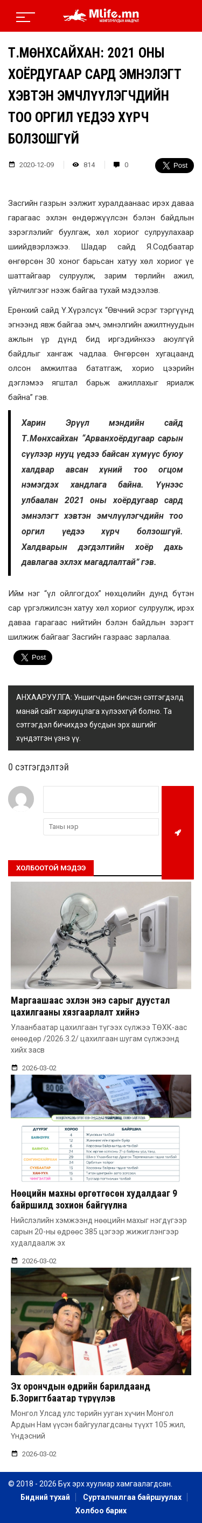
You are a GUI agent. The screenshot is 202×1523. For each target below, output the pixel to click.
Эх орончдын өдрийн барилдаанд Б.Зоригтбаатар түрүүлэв (80, 1392)
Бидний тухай (45, 1497)
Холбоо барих (101, 1510)
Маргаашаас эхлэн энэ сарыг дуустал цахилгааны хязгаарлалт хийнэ (90, 1006)
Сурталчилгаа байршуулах (132, 1497)
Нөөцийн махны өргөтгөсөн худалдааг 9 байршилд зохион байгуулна (94, 1199)
